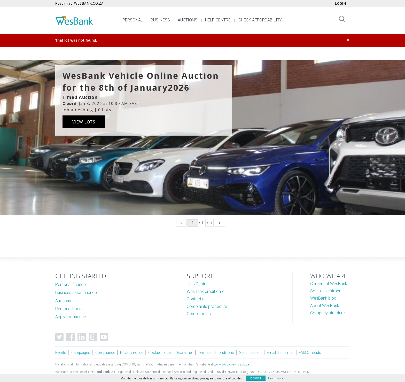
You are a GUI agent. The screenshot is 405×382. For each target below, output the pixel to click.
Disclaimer (184, 352)
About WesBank (324, 305)
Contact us (196, 299)
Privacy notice (131, 352)
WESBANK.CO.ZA (89, 3)
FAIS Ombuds (310, 352)
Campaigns (80, 352)
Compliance (105, 352)
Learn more (275, 378)
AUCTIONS (187, 20)
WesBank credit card (205, 291)
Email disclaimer (280, 352)
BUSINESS (160, 20)
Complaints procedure (207, 306)
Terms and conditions (216, 352)
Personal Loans (69, 308)
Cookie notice (159, 352)
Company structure (327, 312)
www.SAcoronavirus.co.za (231, 364)
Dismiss (255, 378)
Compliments (199, 313)
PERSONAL (132, 20)
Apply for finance (70, 316)
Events (60, 352)
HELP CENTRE (218, 20)
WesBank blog (323, 298)
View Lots (83, 122)
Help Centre (197, 284)
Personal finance (70, 284)
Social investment (326, 291)
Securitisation (250, 352)
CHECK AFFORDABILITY (260, 20)
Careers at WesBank (328, 283)
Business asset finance (76, 292)
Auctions (63, 300)
